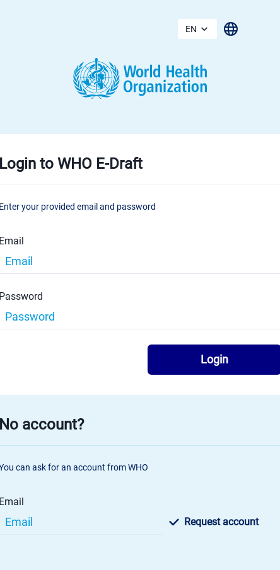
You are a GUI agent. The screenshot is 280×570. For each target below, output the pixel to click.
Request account (214, 522)
